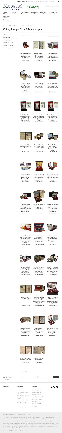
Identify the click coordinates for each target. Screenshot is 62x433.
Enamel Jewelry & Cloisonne (37, 392)
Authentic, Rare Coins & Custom (43, 13)
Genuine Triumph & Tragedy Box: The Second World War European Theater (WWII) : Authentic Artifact (25, 87)
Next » (33, 35)
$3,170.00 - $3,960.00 (8, 48)
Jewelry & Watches (14, 13)
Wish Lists (42, 1)
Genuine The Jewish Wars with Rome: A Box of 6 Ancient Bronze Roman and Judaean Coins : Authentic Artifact (25, 239)
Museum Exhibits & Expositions (38, 388)
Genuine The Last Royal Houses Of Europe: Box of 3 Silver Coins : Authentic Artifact (39, 206)
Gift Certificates (36, 1)
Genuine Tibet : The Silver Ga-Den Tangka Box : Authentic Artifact (38, 146)
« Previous (22, 35)
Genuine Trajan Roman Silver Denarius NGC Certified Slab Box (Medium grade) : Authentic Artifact (25, 117)
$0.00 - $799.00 (6, 37)
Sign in (46, 1)
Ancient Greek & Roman (36, 401)
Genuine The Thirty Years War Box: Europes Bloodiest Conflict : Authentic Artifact (52, 147)
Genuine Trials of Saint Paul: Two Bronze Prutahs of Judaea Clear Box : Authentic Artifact (52, 85)
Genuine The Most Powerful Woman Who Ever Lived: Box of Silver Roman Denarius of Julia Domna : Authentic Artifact (25, 208)
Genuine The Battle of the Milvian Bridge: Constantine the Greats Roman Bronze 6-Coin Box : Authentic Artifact (52, 300)
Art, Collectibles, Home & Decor (34, 13)
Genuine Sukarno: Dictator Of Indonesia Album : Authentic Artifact (39, 330)
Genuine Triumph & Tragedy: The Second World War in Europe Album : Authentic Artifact (39, 56)
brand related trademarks (32, 426)
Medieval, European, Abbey (37, 396)
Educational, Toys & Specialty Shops (53, 13)
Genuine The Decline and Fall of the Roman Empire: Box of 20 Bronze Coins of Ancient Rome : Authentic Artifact (38, 300)
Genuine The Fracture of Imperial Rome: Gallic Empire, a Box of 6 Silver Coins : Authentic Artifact (52, 270)
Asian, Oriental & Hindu (36, 403)
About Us (32, 421)
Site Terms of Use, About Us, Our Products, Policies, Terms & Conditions (16, 414)
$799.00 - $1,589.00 (7, 40)
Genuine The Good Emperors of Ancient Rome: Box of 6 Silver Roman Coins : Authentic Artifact (25, 270)
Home (4, 25)
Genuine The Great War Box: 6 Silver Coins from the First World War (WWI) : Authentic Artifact (52, 238)
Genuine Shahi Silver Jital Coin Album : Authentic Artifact (39, 360)
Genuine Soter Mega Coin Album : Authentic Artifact (25, 360)
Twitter (54, 387)
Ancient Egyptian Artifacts (37, 399)
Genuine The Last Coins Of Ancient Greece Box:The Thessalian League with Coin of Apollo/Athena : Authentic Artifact (52, 208)
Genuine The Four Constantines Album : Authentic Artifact (25, 298)
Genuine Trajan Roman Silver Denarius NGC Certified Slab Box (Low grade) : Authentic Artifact (38, 117)
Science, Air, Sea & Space (37, 390)
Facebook (51, 387)
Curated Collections (5, 13)
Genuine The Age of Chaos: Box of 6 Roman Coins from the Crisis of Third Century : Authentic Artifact (25, 331)
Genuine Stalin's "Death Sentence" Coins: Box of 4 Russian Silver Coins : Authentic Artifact (52, 331)
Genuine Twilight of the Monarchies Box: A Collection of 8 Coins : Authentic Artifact (25, 55)
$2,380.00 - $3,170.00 (8, 45)
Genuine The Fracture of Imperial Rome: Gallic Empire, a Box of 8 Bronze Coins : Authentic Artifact (38, 270)
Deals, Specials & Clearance (6, 17)
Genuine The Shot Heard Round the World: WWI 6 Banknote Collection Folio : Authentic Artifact (25, 177)
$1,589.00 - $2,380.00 (8, 42)
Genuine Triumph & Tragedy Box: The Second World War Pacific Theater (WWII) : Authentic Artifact (52, 56)
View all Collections (35, 406)
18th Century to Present (36, 405)
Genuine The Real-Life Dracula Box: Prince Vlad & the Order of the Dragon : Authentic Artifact (52, 177)
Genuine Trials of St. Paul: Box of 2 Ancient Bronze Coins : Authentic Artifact (39, 85)
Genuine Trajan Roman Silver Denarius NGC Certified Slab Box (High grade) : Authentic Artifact (52, 117)
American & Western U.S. (37, 394)
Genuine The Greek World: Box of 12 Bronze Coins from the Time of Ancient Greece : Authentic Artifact (39, 238)
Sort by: (45, 35)
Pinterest (57, 387)
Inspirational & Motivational (37, 397)
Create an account (52, 1)
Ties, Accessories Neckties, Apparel (25, 13)
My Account (30, 1)
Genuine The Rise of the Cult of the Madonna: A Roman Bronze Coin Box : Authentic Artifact (39, 177)
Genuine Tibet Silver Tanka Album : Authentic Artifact (25, 146)
